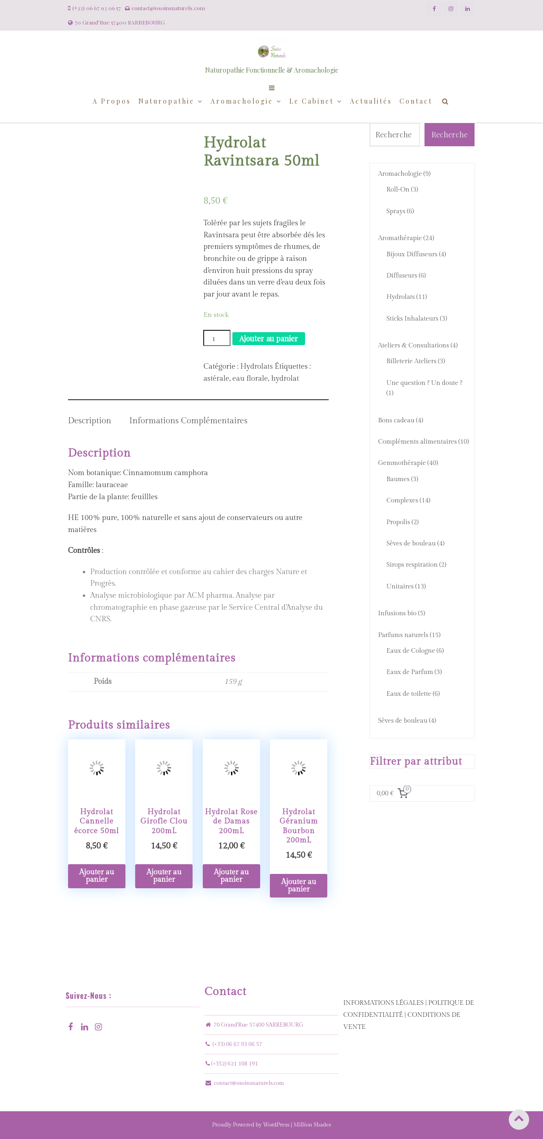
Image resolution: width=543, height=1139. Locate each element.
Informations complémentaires (188, 421)
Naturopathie (166, 101)
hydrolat (285, 378)
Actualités (371, 101)
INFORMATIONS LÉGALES (383, 1003)
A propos (112, 101)
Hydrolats (256, 366)
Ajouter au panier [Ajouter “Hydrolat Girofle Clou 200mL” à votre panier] (164, 876)
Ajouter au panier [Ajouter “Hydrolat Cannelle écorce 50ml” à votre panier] (96, 876)
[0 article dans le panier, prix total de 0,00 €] (394, 793)
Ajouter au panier (268, 338)
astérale (216, 378)
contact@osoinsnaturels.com (249, 1083)
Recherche (449, 134)
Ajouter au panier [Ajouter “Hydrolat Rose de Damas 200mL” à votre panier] (231, 876)
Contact (415, 101)
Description (90, 421)
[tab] (90, 415)
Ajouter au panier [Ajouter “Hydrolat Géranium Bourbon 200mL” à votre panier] (298, 886)
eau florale (250, 378)
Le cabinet (311, 101)
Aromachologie (242, 101)
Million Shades (312, 1124)
